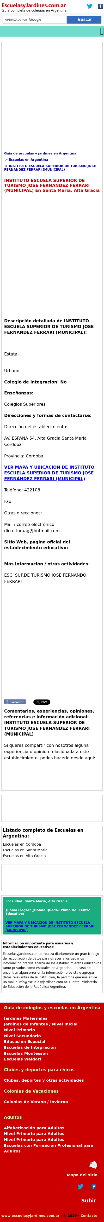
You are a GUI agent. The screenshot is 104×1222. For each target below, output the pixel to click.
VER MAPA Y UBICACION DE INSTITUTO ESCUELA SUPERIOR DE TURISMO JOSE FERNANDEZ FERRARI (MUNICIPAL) (49, 473)
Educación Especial (24, 1041)
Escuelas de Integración (30, 1047)
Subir (88, 1201)
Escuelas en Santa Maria (25, 850)
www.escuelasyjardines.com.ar (30, 1216)
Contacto (89, 1216)
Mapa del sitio (82, 1175)
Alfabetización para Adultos (34, 1128)
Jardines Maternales (25, 1018)
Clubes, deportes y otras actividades (44, 1080)
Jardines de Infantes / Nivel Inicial (40, 1024)
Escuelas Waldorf (22, 1059)
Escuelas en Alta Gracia (24, 856)
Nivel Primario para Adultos (34, 1133)
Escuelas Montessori (26, 1053)
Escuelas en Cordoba (22, 844)
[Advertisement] (52, 97)
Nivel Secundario (22, 1036)
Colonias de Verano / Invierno (36, 1101)
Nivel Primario (19, 1030)
